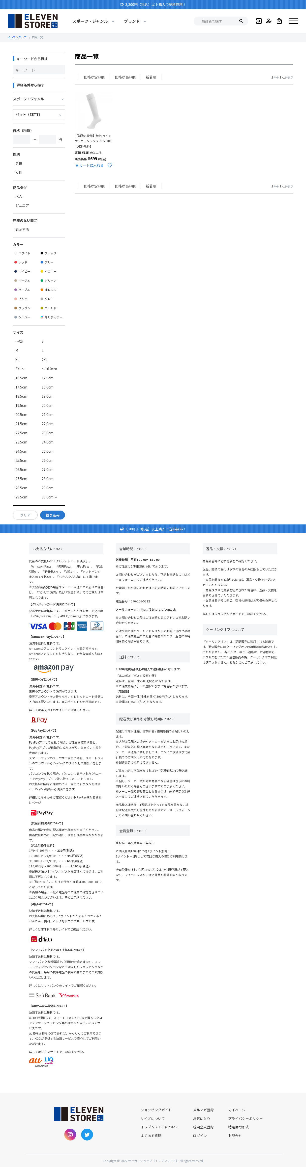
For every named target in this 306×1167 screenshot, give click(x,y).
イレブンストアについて (160, 1126)
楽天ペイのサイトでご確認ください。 (66, 710)
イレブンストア (17, 37)
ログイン (200, 1135)
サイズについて (153, 1118)
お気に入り (201, 1118)
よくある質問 (151, 1135)
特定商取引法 (238, 1126)
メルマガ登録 (203, 1109)
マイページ (236, 1109)
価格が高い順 (125, 77)
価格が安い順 (94, 77)
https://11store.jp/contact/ (158, 609)
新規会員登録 (203, 1126)
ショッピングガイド (227, 614)
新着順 (151, 77)
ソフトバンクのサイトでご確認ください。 (69, 985)
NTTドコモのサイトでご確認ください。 (67, 929)
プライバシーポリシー (245, 1118)
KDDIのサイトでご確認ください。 (63, 1052)
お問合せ (235, 1135)
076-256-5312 (140, 601)
